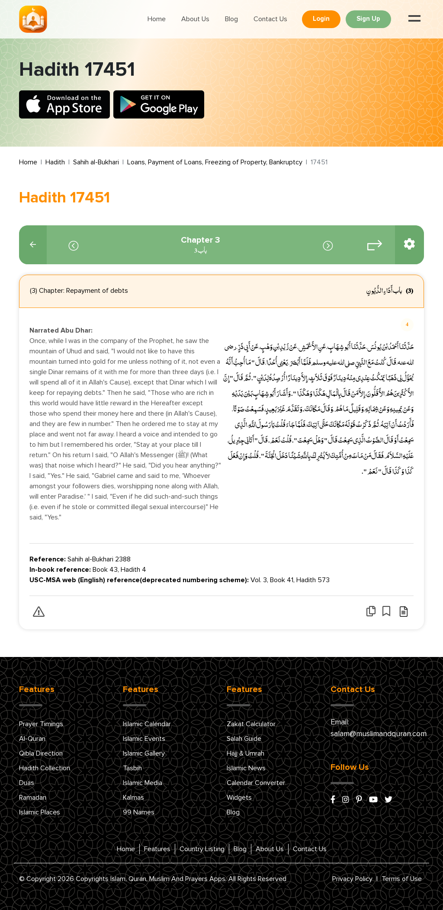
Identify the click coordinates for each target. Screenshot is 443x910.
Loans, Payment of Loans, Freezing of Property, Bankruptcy (214, 162)
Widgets (239, 797)
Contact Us (270, 19)
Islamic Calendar (147, 724)
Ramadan (32, 797)
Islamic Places (39, 812)
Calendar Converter (256, 782)
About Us (195, 19)
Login (321, 19)
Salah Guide (244, 738)
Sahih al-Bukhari (96, 162)
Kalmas (133, 797)
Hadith (55, 162)
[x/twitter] (388, 800)
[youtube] (373, 800)
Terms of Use (402, 878)
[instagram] (345, 800)
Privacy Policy (352, 878)
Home (157, 19)
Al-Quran (32, 738)
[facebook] (333, 800)
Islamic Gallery (144, 753)
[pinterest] (359, 800)
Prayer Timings (41, 724)
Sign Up (368, 19)
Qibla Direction (41, 753)
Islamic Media (142, 782)
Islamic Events (144, 738)
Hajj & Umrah (245, 753)
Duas (26, 782)
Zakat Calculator (251, 724)
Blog (231, 19)
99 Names (138, 812)
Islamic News (246, 768)
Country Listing (202, 849)
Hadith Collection (44, 768)
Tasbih (132, 768)
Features (157, 849)
